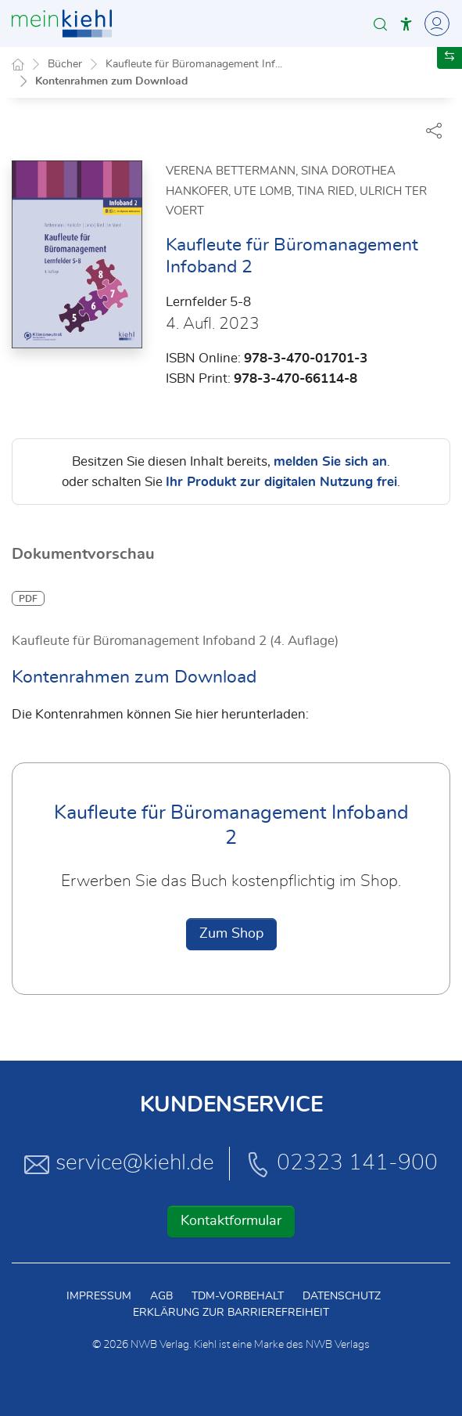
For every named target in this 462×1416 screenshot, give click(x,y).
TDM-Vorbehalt (238, 1296)
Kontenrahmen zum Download (111, 81)
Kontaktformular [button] (231, 1221)
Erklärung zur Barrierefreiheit (231, 1312)
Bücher (65, 64)
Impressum (98, 1296)
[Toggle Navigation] (434, 23)
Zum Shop (231, 935)
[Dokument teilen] (434, 130)
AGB (161, 1296)
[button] (380, 24)
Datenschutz (342, 1296)
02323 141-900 (341, 1163)
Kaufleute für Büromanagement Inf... (194, 64)
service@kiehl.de (119, 1163)
